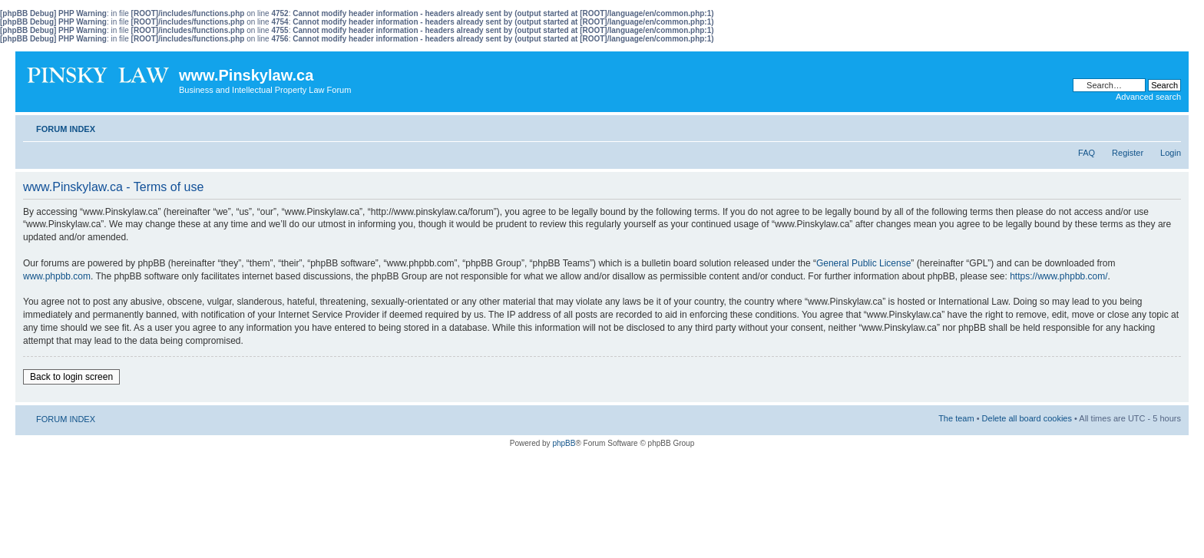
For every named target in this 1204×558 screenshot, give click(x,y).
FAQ (1086, 152)
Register (1127, 152)
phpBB (563, 443)
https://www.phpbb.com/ (1058, 276)
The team (956, 418)
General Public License (863, 263)
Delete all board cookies (1027, 418)
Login (1170, 152)
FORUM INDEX (65, 129)
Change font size (1170, 126)
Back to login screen (71, 376)
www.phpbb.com (57, 276)
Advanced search (1148, 96)
